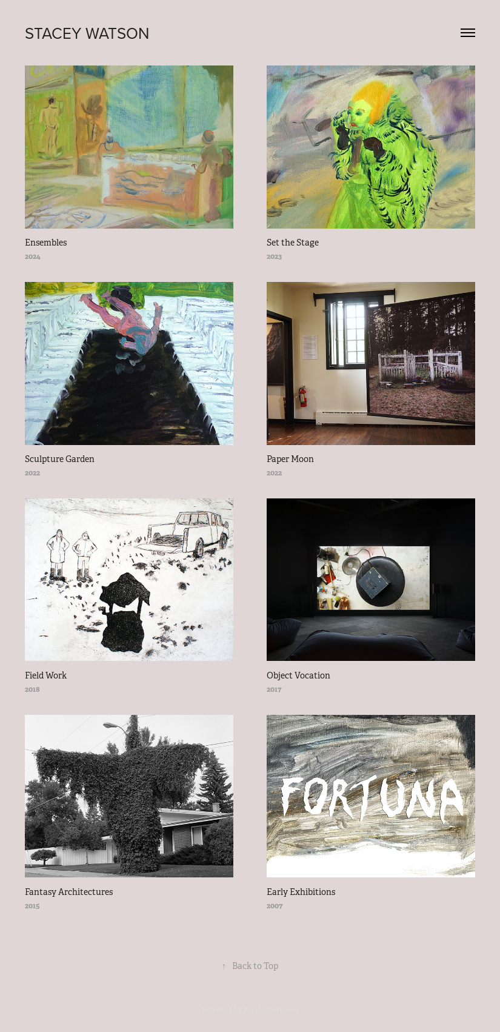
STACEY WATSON (87, 33)
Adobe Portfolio (271, 1010)
